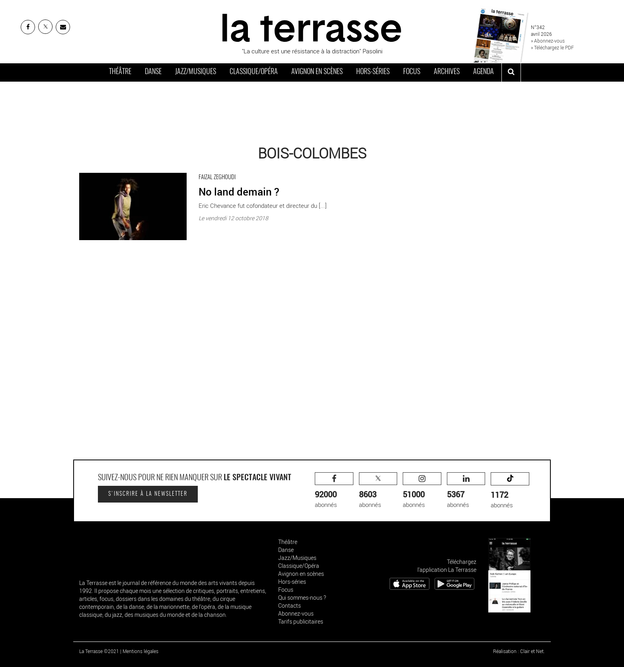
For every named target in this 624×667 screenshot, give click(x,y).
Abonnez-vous (296, 613)
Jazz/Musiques (195, 72)
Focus (411, 72)
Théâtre (120, 72)
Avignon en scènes (317, 72)
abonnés (334, 490)
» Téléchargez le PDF (552, 47)
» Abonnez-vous (548, 40)
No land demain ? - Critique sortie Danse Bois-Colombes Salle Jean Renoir (175, 171)
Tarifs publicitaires (300, 621)
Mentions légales (140, 651)
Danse (153, 72)
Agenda (483, 72)
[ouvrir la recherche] (511, 72)
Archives (447, 72)
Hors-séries (373, 72)
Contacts (289, 605)
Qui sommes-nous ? (302, 597)
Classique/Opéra (254, 72)
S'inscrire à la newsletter (147, 494)
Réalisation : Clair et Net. (519, 651)
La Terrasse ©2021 (99, 651)
